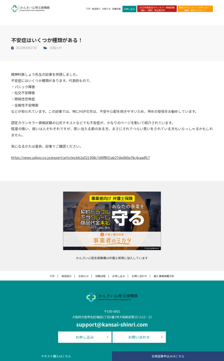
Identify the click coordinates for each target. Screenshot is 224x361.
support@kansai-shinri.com (112, 324)
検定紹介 (96, 8)
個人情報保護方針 (164, 276)
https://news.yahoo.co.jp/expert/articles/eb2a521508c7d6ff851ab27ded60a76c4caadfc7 (80, 157)
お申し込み (129, 8)
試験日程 (116, 8)
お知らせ (106, 8)
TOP (88, 8)
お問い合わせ (139, 276)
